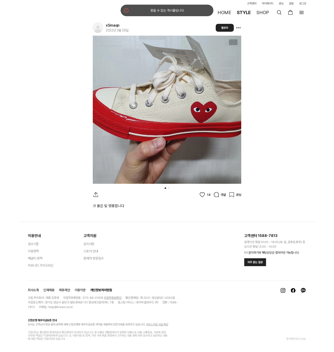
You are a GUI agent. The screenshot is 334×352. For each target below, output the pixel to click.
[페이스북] (293, 290)
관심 (281, 3)
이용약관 (80, 290)
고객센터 (251, 3)
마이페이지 (267, 3)
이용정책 (33, 251)
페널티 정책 (35, 258)
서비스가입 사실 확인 (157, 324)
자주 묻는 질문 (255, 262)
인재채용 (48, 290)
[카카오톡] (303, 290)
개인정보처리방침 (101, 290)
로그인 (302, 3)
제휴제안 (64, 290)
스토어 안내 (91, 251)
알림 (291, 3)
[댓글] (219, 195)
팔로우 (224, 27)
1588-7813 (267, 236)
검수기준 (33, 244)
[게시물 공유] (96, 195)
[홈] (42, 12)
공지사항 (89, 244)
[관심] (235, 195)
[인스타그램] (283, 290)
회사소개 (33, 290)
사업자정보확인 (113, 297)
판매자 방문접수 (93, 258)
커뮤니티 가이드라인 (40, 265)
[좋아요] (205, 195)
